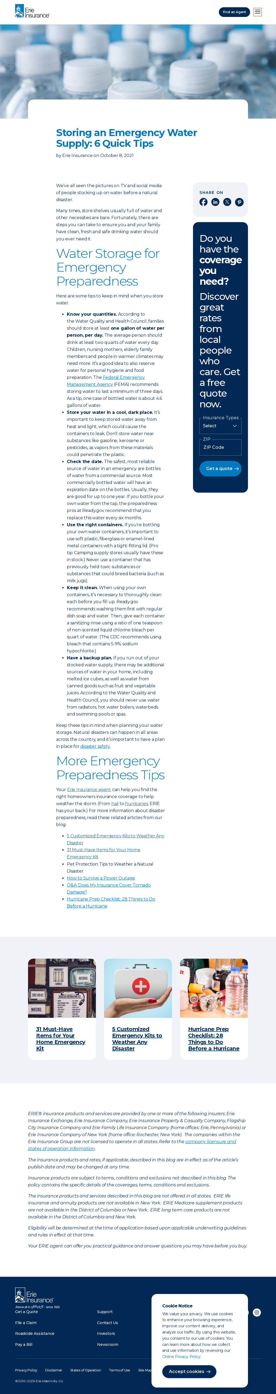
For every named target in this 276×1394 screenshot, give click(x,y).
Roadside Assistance (34, 1333)
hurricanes (136, 803)
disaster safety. (95, 746)
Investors (106, 1333)
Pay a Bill (23, 1344)
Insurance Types (221, 418)
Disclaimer (53, 1370)
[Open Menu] (257, 12)
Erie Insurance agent (89, 789)
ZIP (207, 439)
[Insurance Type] (220, 426)
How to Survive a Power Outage (101, 878)
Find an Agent (234, 12)
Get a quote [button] (219, 468)
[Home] (33, 11)
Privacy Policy (26, 1370)
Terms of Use (119, 1370)
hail (115, 803)
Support (105, 1311)
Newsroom (107, 1344)
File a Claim (26, 1322)
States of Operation (85, 1370)
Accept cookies (186, 1371)
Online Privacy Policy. (181, 1356)
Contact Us (107, 1322)
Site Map (144, 1370)
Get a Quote (26, 1311)
